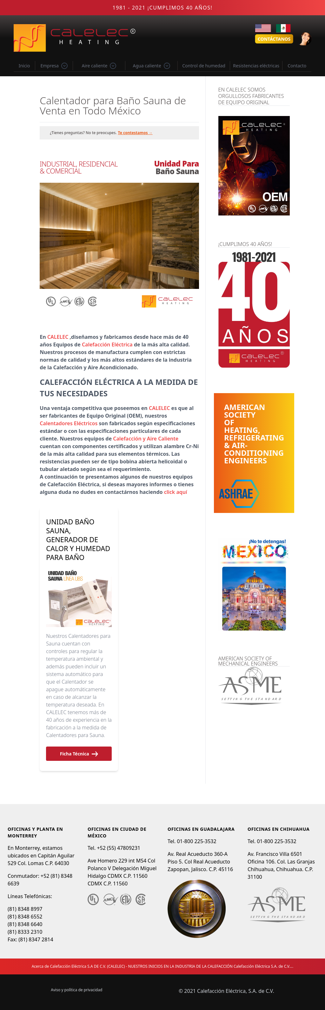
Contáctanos (274, 39)
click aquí (175, 491)
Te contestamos (135, 132)
